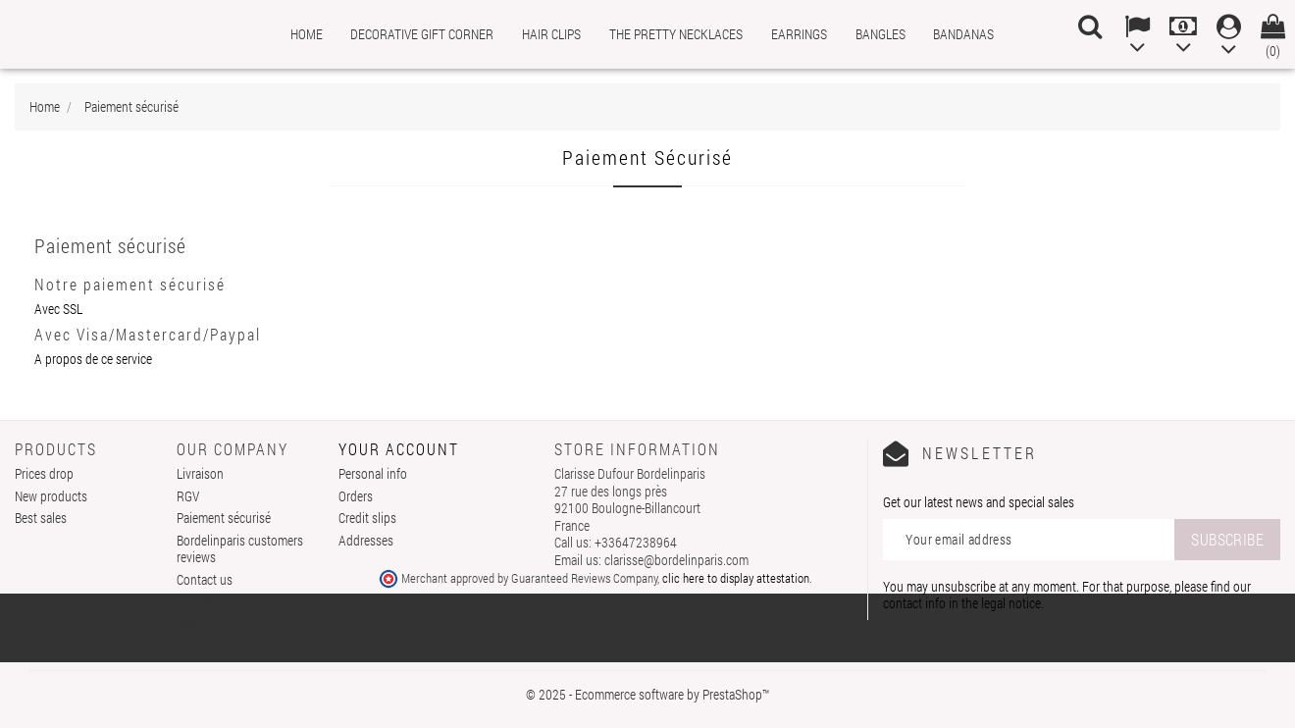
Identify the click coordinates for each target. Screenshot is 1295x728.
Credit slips (367, 517)
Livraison (200, 473)
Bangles (880, 34)
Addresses (365, 540)
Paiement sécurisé (224, 517)
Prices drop (44, 473)
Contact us (205, 579)
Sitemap (198, 601)
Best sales (41, 517)
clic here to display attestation (735, 578)
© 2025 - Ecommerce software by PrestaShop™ (647, 694)
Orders (355, 496)
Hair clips (551, 34)
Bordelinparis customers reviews (240, 549)
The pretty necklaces (676, 34)
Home (306, 34)
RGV (188, 496)
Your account (398, 449)
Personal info (372, 473)
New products (51, 496)
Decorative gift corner (421, 34)
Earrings (799, 34)
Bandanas (963, 34)
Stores (193, 623)
